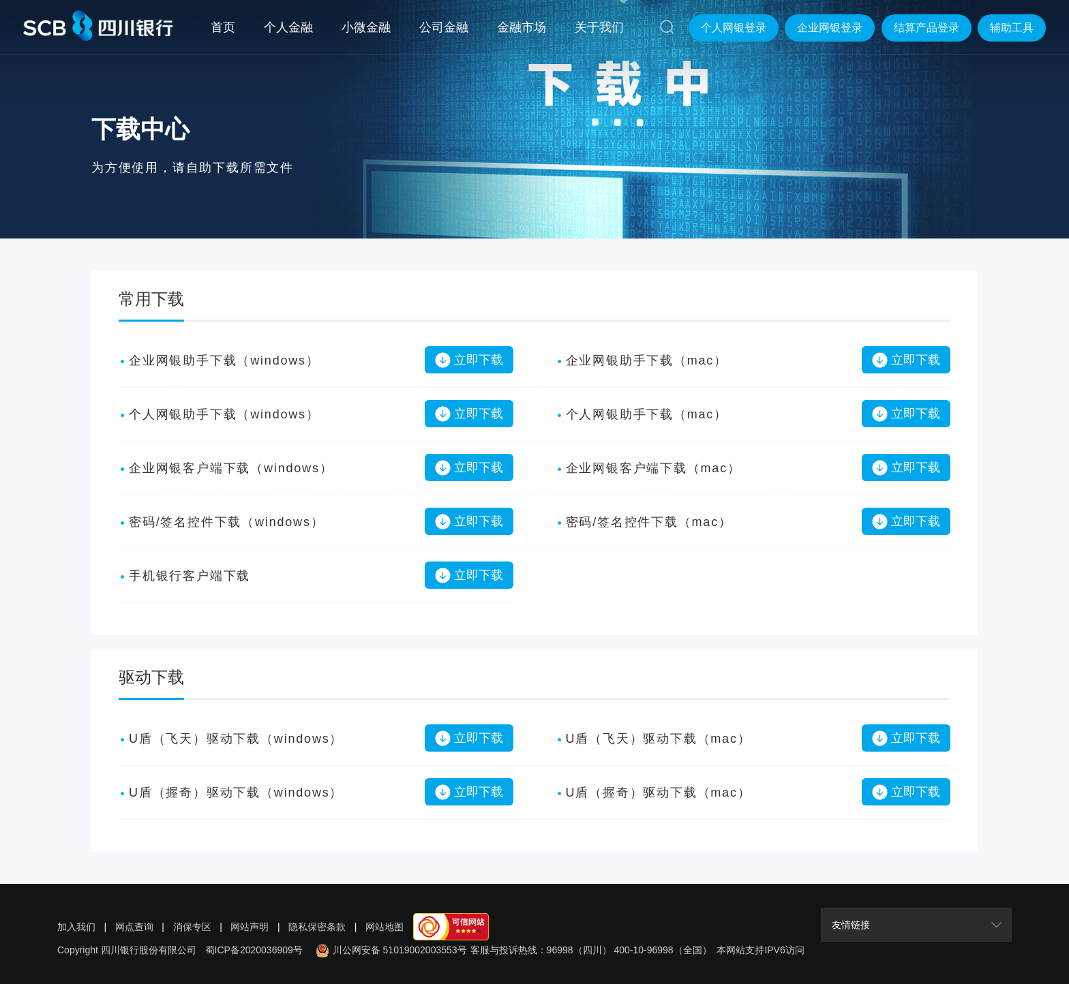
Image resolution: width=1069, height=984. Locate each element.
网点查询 (134, 926)
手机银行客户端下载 (189, 576)
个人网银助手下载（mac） (646, 414)
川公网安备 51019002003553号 (389, 949)
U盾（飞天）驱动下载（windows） (236, 738)
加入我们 (76, 926)
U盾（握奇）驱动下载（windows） (236, 792)
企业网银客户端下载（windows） (231, 468)
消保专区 (192, 926)
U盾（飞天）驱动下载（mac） (658, 738)
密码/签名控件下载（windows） (226, 522)
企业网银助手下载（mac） (646, 360)
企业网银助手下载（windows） (224, 360)
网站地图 (384, 926)
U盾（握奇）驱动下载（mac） (658, 792)
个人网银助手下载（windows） (224, 414)
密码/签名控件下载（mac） (649, 522)
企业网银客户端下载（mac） (653, 468)
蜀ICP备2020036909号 (254, 949)
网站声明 (249, 926)
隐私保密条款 (317, 926)
